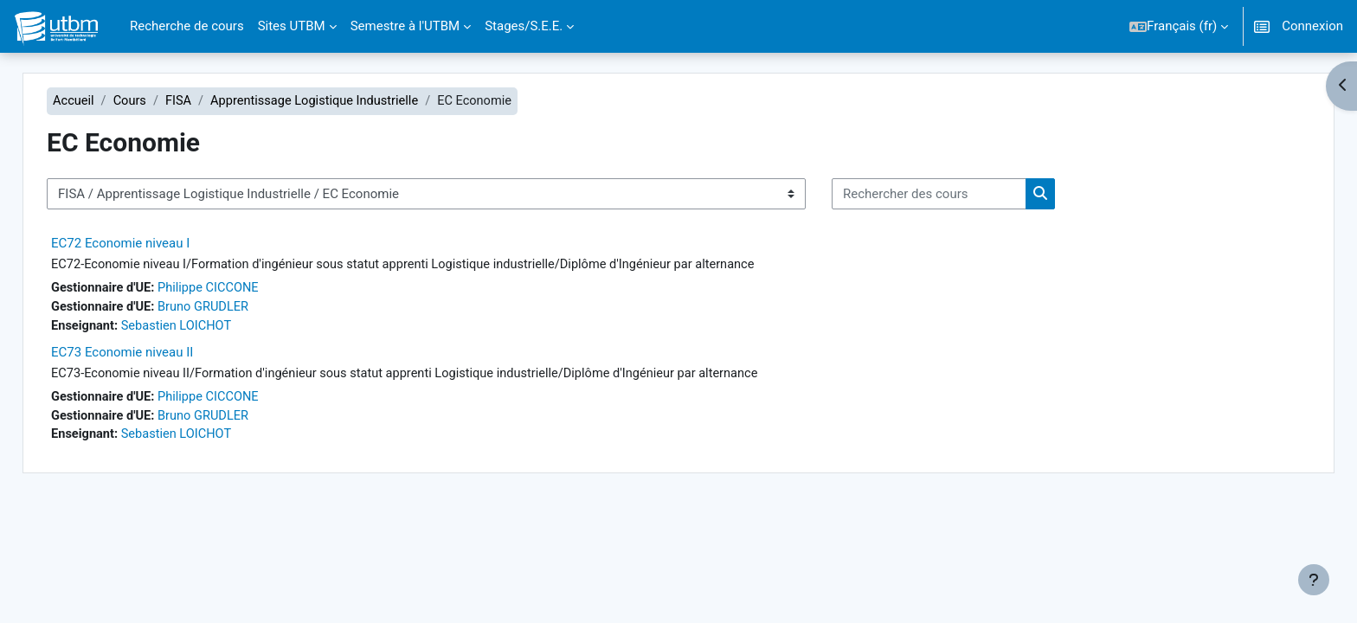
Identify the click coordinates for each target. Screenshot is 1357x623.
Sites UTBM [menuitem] (291, 26)
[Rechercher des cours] (961, 195)
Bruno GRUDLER (239, 309)
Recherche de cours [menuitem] (187, 26)
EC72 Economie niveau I (152, 244)
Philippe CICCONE (244, 290)
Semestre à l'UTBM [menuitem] (405, 26)
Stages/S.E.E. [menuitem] (524, 26)
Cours (163, 101)
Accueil (106, 101)
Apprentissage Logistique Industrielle (353, 101)
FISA (213, 101)
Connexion (1312, 26)
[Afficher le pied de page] (1313, 579)
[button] (1178, 26)
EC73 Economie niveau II (154, 355)
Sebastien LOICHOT (211, 329)
